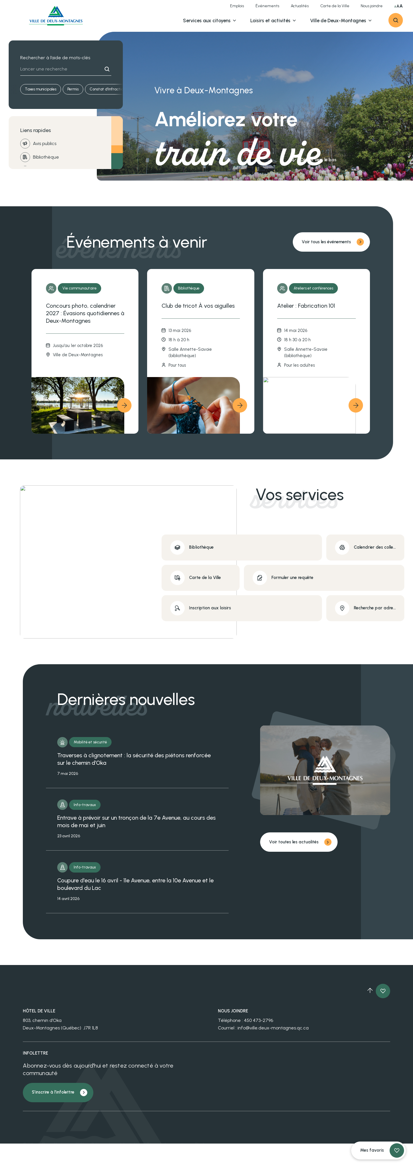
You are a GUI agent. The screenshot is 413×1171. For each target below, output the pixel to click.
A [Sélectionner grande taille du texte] (398, 6)
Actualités (300, 6)
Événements (267, 6)
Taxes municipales (40, 89)
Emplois (237, 6)
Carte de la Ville (334, 6)
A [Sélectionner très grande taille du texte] (401, 6)
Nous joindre (372, 6)
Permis (73, 89)
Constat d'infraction (107, 89)
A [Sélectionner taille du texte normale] (395, 6)
